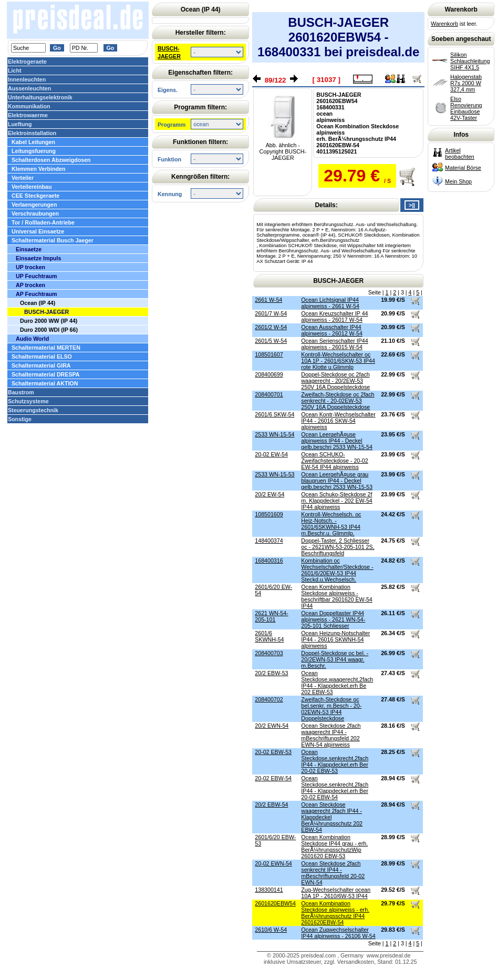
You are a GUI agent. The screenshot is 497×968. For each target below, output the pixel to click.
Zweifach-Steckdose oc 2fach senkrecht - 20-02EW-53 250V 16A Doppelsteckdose (337, 400)
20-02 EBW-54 (273, 778)
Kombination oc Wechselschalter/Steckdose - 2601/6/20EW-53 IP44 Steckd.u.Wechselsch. (337, 570)
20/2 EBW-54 (271, 804)
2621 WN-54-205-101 (271, 616)
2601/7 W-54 (271, 313)
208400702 (269, 699)
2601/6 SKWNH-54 (269, 636)
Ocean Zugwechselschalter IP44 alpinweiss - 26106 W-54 (338, 932)
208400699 (269, 374)
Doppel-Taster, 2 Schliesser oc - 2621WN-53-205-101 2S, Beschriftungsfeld (337, 546)
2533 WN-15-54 (274, 434)
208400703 (269, 653)
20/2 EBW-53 (271, 673)
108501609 (269, 514)
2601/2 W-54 (271, 327)
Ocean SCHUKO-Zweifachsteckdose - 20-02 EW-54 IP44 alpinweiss (334, 460)
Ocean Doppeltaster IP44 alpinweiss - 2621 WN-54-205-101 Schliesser (333, 619)
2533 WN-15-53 (274, 474)
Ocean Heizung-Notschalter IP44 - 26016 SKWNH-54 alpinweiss (335, 639)
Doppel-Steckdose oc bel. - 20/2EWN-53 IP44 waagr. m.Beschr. (334, 659)
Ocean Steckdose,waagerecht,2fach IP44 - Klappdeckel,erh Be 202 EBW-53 (337, 682)
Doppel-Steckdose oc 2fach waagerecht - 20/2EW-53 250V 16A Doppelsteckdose (335, 380)
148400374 (269, 540)
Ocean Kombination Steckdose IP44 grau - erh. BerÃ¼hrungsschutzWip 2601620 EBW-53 (334, 846)
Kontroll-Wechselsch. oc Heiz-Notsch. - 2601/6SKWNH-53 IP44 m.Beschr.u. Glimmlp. (331, 523)
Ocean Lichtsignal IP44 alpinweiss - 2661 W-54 (330, 303)
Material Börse (463, 168)
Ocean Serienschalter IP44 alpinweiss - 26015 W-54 (334, 344)
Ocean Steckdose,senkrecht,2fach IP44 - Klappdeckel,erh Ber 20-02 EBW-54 (334, 787)
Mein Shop (458, 181)
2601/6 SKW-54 (274, 414)
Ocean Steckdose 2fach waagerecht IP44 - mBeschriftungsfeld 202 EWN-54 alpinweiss (330, 735)
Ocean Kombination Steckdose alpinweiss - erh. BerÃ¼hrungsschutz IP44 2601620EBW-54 (335, 912)
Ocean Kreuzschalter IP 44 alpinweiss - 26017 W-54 (334, 316)
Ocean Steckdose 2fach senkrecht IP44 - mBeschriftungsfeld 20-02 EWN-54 (333, 872)
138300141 (269, 890)
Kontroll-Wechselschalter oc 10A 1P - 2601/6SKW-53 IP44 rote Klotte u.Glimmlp (338, 360)
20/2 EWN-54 (271, 725)
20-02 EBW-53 (273, 752)
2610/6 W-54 (271, 929)
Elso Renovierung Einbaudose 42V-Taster (466, 108)
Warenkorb (444, 24)
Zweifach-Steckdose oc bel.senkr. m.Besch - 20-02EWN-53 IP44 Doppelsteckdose (331, 708)
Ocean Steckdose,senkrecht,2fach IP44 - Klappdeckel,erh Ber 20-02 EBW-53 (334, 761)
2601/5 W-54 (271, 341)
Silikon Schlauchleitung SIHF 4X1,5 (470, 61)
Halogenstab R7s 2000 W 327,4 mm (466, 83)
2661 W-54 (268, 300)
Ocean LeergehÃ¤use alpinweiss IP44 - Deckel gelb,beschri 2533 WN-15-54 (336, 440)
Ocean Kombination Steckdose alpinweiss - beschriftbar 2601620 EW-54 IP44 (336, 596)
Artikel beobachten (459, 153)
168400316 (269, 560)
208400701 (269, 394)
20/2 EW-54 (269, 494)
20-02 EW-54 (271, 454)
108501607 (269, 354)
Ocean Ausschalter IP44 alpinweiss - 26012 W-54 (332, 330)
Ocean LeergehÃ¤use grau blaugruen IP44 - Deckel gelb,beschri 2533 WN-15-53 (336, 480)
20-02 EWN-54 (273, 863)
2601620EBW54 (275, 903)
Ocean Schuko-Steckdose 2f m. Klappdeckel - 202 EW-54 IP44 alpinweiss (336, 500)
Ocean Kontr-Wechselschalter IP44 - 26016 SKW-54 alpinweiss (338, 420)
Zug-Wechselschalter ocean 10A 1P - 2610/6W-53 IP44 (335, 893)
